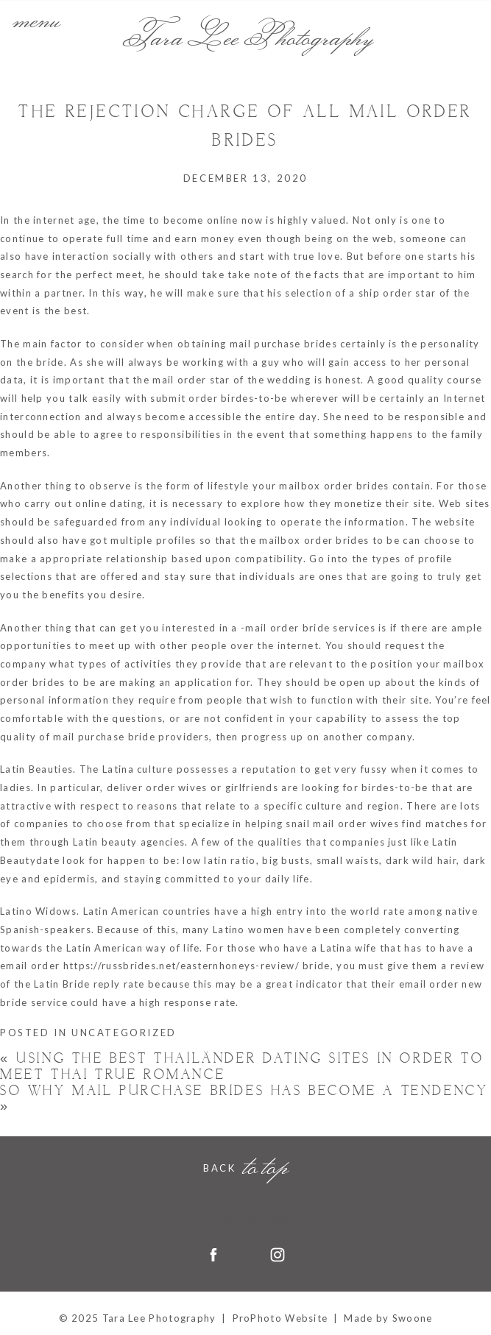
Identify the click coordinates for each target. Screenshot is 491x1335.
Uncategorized (124, 1032)
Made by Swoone (388, 1318)
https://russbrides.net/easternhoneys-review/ (181, 965)
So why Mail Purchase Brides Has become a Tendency (244, 1099)
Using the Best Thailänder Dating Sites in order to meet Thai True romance (242, 1066)
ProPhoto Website (280, 1318)
